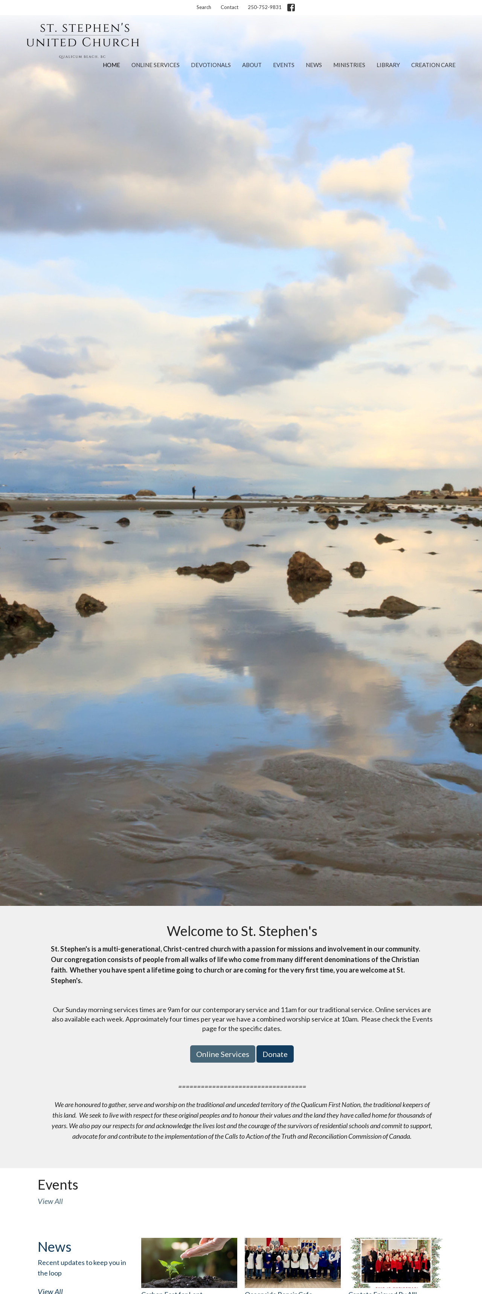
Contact (229, 7)
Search (204, 7)
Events (283, 64)
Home (111, 64)
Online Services (155, 64)
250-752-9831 (265, 7)
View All (50, 1200)
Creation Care (433, 64)
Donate (275, 1053)
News (314, 64)
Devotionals (211, 64)
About (252, 64)
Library (388, 64)
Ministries (349, 64)
